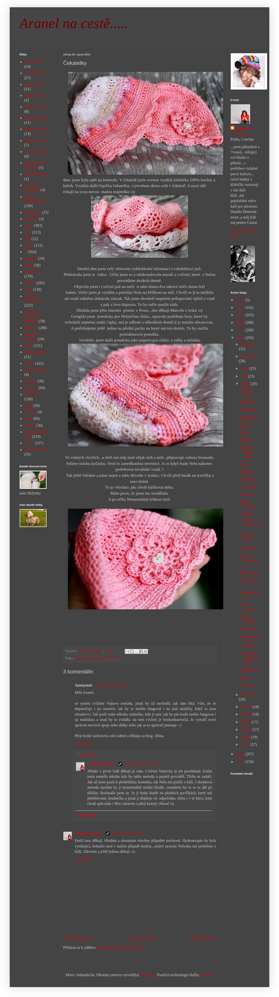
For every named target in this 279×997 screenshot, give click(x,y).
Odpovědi (88, 754)
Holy (244, 677)
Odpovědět (83, 743)
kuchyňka (31, 272)
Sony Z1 (31, 388)
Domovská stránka (141, 938)
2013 (241, 754)
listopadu (248, 356)
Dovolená (247, 548)
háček (112, 658)
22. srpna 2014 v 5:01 (141, 764)
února (246, 737)
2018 (241, 307)
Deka (244, 464)
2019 (241, 300)
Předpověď (248, 670)
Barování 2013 (35, 118)
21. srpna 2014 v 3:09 (110, 685)
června (247, 707)
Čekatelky (248, 479)
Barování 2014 (35, 129)
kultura (29, 283)
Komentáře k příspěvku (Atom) (121, 947)
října (245, 368)
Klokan (246, 440)
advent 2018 (33, 95)
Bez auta (247, 495)
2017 (241, 315)
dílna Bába (32, 212)
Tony (28, 418)
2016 (241, 322)
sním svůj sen (34, 370)
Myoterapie (249, 417)
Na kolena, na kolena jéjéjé (249, 658)
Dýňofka (247, 402)
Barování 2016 (35, 152)
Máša (244, 433)
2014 (241, 338)
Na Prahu (247, 685)
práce (28, 345)
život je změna (35, 449)
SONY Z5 (32, 394)
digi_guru (147, 975)
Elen (27, 232)
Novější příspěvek (78, 938)
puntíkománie (35, 352)
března (247, 729)
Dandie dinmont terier (90, 658)
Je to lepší (248, 487)
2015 (241, 330)
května (247, 714)
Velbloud (247, 629)
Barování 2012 (35, 107)
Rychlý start (249, 572)
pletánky (31, 328)
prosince (247, 344)
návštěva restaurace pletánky (32, 316)
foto (27, 239)
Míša (28, 289)
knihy (28, 265)
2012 (241, 762)
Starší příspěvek (202, 938)
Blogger (206, 975)
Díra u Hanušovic (249, 560)
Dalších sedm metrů (246, 452)
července (248, 695)
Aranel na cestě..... (73, 23)
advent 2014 (33, 73)
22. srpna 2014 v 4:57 (128, 833)
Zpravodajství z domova (249, 641)
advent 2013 (33, 62)
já (118, 658)
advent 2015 (33, 84)
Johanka (30, 258)
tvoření (29, 425)
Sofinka (30, 381)
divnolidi (31, 219)
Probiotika (248, 410)
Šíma (28, 405)
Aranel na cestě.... (102, 764)
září (244, 376)
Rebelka (246, 472)
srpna (246, 384)
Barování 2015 (35, 140)
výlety (29, 443)
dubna (246, 722)
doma (28, 225)
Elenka (245, 425)
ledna (246, 744)
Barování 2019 (35, 174)
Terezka (30, 412)
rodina (29, 363)
